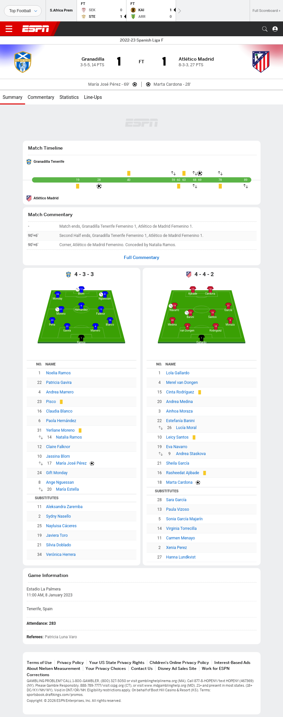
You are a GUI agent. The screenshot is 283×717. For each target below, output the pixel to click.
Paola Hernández (61, 420)
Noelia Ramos (58, 373)
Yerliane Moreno (60, 430)
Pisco (51, 401)
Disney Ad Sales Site (177, 668)
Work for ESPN (216, 668)
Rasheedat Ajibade (182, 473)
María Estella (67, 489)
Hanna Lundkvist (180, 557)
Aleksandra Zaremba (64, 506)
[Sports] (22, 11)
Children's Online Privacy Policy (179, 662)
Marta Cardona (179, 482)
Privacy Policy (70, 662)
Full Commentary (141, 257)
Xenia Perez (176, 547)
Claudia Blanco (59, 411)
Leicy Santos (177, 437)
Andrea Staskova (191, 453)
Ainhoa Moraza (179, 411)
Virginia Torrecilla (181, 528)
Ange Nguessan (60, 482)
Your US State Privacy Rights (116, 662)
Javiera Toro (57, 535)
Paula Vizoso (177, 509)
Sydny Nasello (58, 516)
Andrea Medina (179, 401)
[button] (264, 29)
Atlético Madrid (46, 198)
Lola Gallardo (177, 373)
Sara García (176, 500)
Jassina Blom (58, 456)
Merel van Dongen (182, 382)
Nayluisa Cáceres (61, 526)
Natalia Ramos (69, 437)
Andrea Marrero (60, 392)
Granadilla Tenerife (49, 161)
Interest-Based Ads (232, 662)
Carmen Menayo (180, 538)
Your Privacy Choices (106, 668)
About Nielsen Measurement (53, 668)
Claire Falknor (58, 447)
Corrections (38, 674)
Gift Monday (57, 473)
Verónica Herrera (61, 554)
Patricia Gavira (59, 382)
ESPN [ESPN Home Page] (35, 28)
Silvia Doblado (58, 545)
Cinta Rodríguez (180, 392)
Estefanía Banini (180, 420)
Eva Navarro (176, 447)
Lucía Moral (186, 427)
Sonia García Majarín (184, 519)
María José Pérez (71, 463)
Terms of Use (39, 662)
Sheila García (177, 463)
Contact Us (142, 668)
